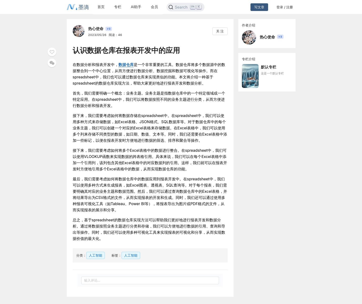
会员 (154, 7)
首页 (101, 7)
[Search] (185, 7)
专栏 (117, 7)
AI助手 (136, 7)
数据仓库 (126, 64)
